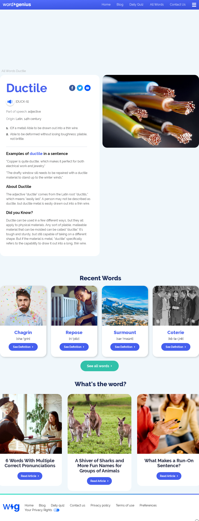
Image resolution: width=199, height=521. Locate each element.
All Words (8, 71)
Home (106, 4)
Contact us (178, 4)
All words (157, 4)
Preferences (148, 505)
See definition (23, 346)
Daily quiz (136, 4)
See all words (99, 366)
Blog (120, 4)
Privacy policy (101, 505)
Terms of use (125, 505)
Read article (30, 476)
